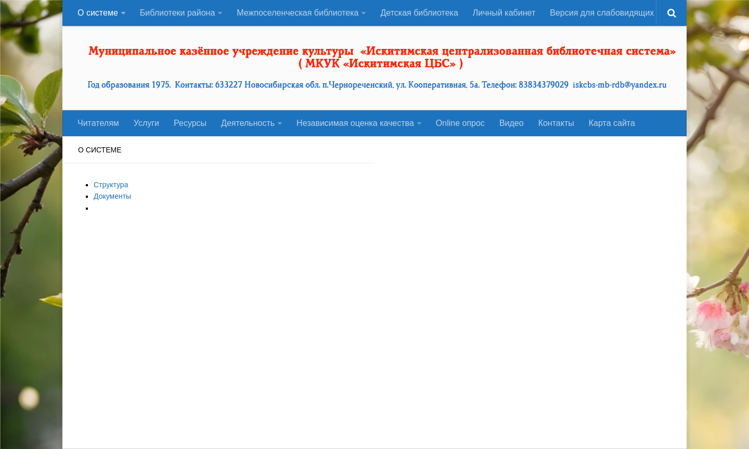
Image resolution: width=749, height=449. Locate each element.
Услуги (146, 123)
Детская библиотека (419, 12)
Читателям (98, 123)
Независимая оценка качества (355, 123)
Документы (112, 196)
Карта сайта (612, 123)
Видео (511, 123)
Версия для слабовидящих (602, 12)
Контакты (556, 123)
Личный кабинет (504, 12)
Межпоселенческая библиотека (297, 12)
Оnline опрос (460, 123)
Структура (111, 185)
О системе (98, 12)
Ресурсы (190, 123)
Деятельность (248, 123)
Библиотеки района (177, 12)
